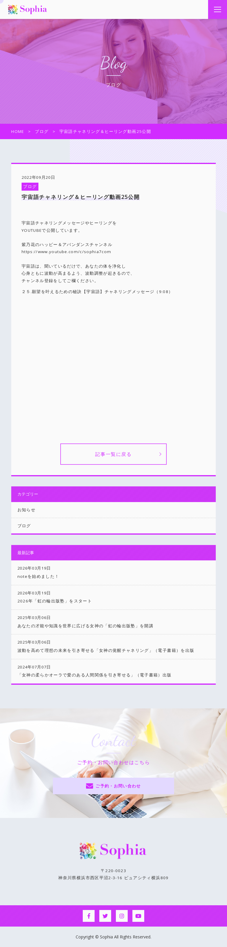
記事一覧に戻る (113, 454)
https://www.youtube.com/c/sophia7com (66, 251)
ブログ (30, 186)
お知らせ (26, 509)
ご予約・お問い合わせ (118, 786)
